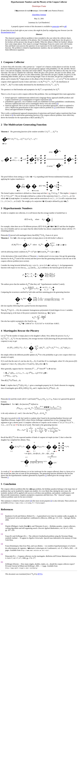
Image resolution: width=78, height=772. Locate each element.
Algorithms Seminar (39, 15)
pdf (65, 26)
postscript (55, 26)
